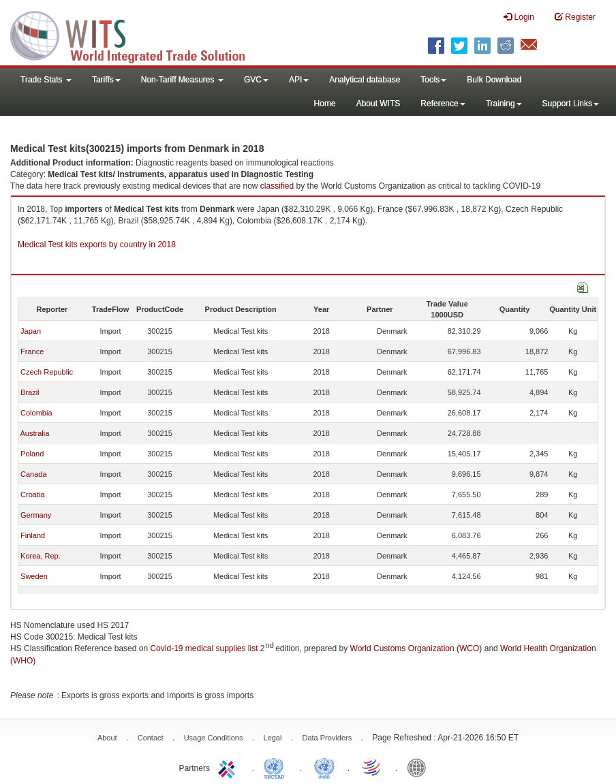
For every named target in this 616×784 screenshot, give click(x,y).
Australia (34, 433)
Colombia (36, 413)
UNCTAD (276, 767)
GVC (256, 79)
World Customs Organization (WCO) (416, 648)
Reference (442, 103)
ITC (229, 767)
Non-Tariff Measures (182, 79)
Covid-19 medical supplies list (204, 648)
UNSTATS (324, 767)
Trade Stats (46, 79)
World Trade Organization (372, 767)
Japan (30, 331)
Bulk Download (494, 79)
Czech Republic (46, 372)
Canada (33, 474)
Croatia (32, 494)
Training (504, 103)
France (32, 351)
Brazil (30, 392)
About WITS (378, 103)
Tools (433, 79)
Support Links (570, 103)
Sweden (34, 576)
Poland (32, 454)
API (299, 79)
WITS (136, 34)
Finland (32, 535)
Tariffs (106, 79)
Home (325, 103)
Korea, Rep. (40, 556)
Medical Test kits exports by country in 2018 (97, 244)
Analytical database (364, 79)
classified (277, 186)
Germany (35, 515)
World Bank (419, 767)
